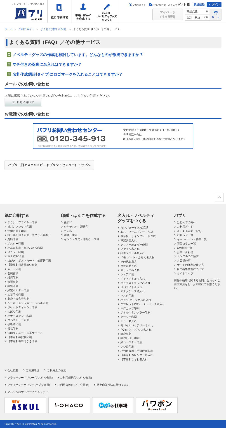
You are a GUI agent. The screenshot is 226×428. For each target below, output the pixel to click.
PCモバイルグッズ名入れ (135, 329)
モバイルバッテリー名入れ (136, 325)
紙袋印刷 (12, 286)
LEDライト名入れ (131, 287)
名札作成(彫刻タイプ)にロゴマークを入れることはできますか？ (67, 74)
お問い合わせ (157, 4)
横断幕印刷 (14, 324)
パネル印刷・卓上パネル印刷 (25, 247)
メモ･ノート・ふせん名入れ (137, 257)
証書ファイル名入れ (132, 253)
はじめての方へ (186, 222)
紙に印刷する (59, 11)
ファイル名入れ (129, 248)
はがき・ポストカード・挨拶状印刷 (29, 260)
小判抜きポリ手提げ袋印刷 (136, 351)
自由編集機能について (190, 269)
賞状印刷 (12, 328)
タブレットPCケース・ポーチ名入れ (142, 304)
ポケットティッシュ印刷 (22, 307)
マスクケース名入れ (132, 291)
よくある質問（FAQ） (190, 231)
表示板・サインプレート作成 (138, 236)
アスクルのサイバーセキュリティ (27, 391)
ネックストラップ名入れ (135, 283)
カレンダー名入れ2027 (134, 227)
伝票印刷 (12, 281)
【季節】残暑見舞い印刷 (22, 264)
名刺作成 (12, 273)
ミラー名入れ (128, 321)
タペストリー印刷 (18, 320)
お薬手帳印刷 (15, 294)
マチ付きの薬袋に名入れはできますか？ (47, 64)
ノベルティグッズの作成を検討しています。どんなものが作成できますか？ (77, 55)
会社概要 (12, 370)
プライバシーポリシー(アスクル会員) (30, 377)
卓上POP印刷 (15, 256)
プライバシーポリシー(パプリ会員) (28, 384)
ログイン (214, 4)
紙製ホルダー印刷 (18, 290)
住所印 (68, 222)
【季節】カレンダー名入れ (136, 355)
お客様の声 (184, 260)
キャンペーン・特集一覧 (192, 239)
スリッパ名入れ (129, 270)
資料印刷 (12, 239)
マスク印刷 (127, 295)
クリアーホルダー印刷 (134, 244)
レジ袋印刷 (127, 346)
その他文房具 (128, 261)
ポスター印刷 (15, 243)
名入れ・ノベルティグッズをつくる (107, 11)
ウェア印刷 (127, 274)
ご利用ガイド (137, 4)
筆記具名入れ (128, 240)
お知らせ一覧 (185, 235)
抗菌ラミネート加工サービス (25, 332)
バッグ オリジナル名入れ (135, 299)
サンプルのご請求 (188, 256)
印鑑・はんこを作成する (83, 11)
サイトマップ (185, 273)
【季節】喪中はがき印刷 (22, 341)
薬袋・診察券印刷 (18, 298)
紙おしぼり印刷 (129, 338)
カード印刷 (14, 269)
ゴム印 (68, 231)
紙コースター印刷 (131, 342)
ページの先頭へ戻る (219, 198)
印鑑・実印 (71, 235)
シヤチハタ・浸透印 (76, 226)
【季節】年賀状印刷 (19, 337)
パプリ (180, 215)
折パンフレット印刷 (19, 226)
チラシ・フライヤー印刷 (22, 222)
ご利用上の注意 (56, 370)
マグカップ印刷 (129, 308)
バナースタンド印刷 (19, 315)
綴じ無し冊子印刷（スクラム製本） (29, 235)
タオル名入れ (128, 266)
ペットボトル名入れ (132, 278)
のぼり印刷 (14, 311)
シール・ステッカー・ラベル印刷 (27, 303)
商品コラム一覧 (186, 243)
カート (215, 14)
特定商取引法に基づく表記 (113, 384)
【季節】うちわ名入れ (134, 359)
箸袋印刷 (125, 333)
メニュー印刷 (15, 252)
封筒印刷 (12, 277)
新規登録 (199, 4)
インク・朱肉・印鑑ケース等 (81, 239)
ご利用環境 (32, 370)
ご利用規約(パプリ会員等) (73, 384)
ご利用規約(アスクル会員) (76, 377)
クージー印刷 (128, 316)
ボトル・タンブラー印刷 (135, 312)
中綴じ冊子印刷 (16, 231)
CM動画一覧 (184, 247)
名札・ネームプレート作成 (136, 231)
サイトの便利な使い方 (190, 264)
